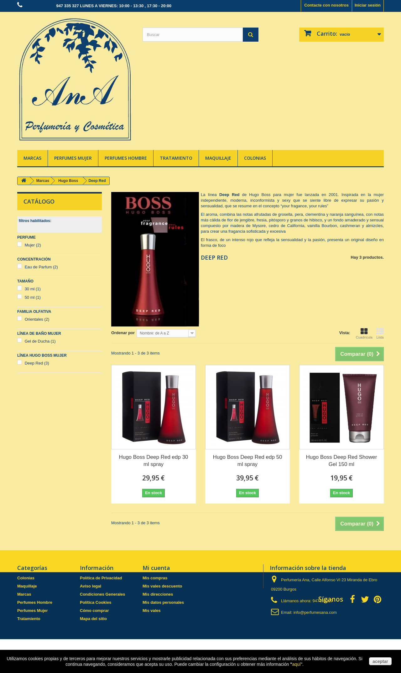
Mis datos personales (163, 602)
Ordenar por (123, 332)
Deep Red (37, 363)
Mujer (33, 245)
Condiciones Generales (102, 594)
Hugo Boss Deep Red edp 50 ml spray (247, 460)
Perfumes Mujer (73, 158)
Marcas (32, 158)
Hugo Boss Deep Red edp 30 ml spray (153, 460)
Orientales (37, 319)
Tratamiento (176, 158)
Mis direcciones (158, 594)
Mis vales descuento (162, 586)
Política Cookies (95, 602)
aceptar (380, 661)
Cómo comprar (94, 610)
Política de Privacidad (101, 578)
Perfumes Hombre (126, 158)
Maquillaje (218, 158)
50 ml (33, 297)
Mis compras (155, 578)
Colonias (255, 158)
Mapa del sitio (93, 618)
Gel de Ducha (40, 341)
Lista (380, 333)
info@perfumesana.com (315, 612)
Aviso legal (90, 586)
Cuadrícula (364, 333)
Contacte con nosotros (326, 5)
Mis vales (152, 610)
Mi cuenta (156, 568)
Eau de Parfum (41, 267)
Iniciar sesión (368, 5)
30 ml (33, 289)
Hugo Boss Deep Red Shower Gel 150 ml (341, 460)
